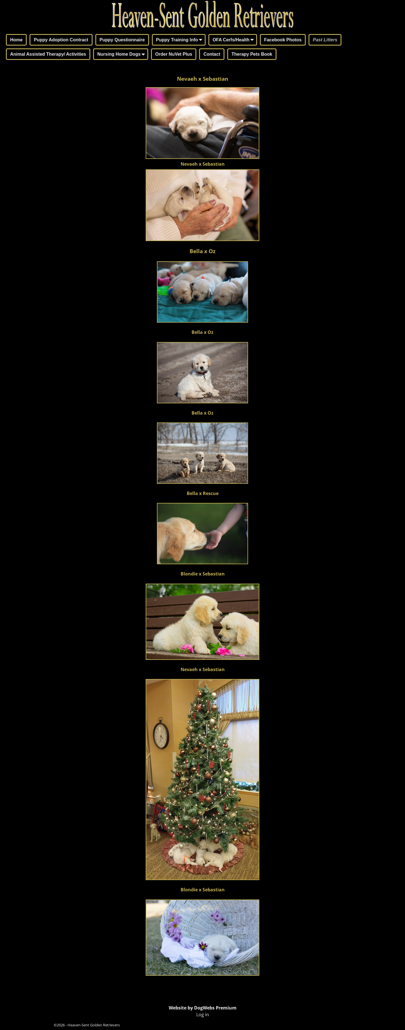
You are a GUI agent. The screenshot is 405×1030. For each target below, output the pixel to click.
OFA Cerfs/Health (234, 40)
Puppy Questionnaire (122, 39)
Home (16, 39)
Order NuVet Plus (173, 54)
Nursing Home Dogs (122, 54)
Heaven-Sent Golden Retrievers (94, 1024)
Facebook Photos (283, 39)
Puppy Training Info (180, 40)
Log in (202, 1014)
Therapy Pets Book (251, 54)
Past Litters (325, 39)
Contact (211, 54)
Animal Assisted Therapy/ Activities (48, 54)
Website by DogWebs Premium (203, 1008)
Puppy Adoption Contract (61, 39)
